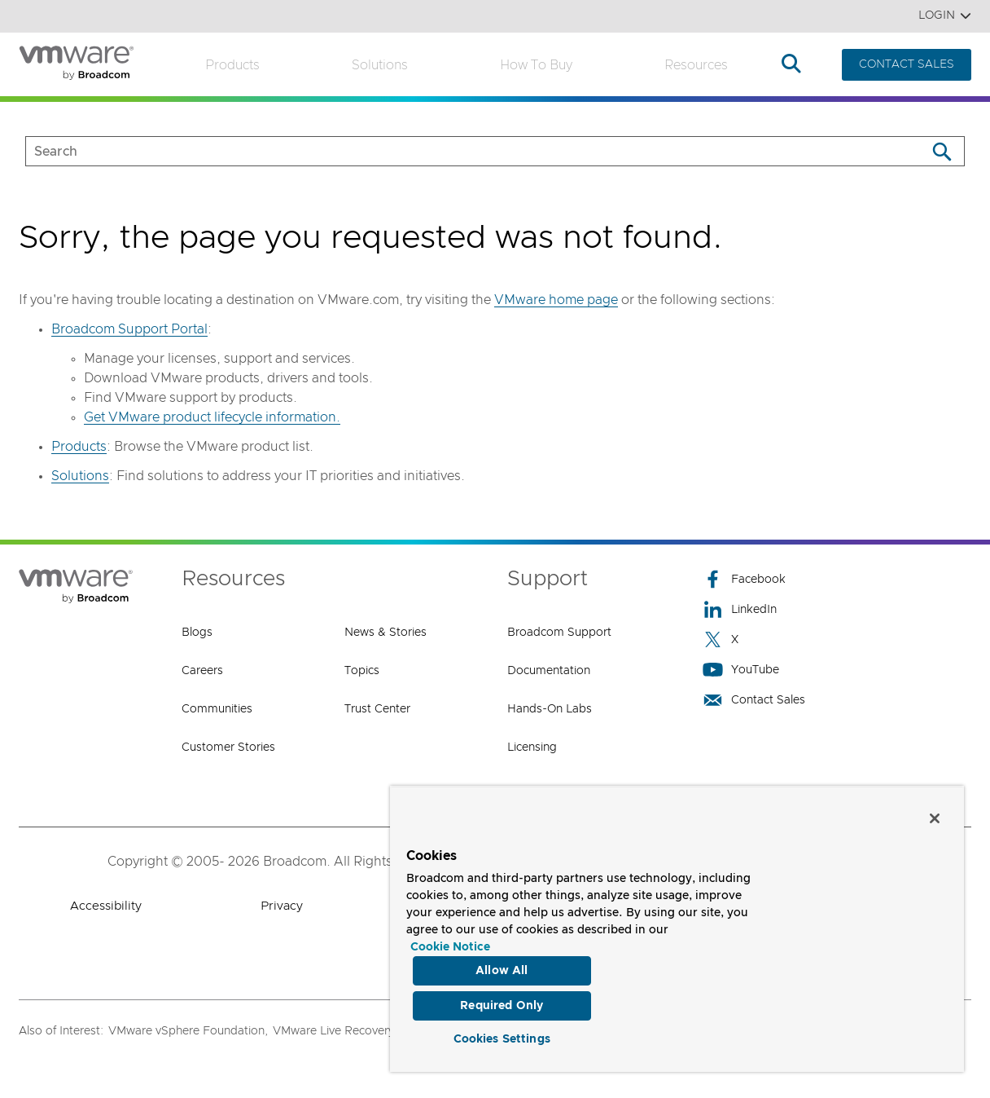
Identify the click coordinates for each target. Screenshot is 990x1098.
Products (232, 65)
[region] (677, 924)
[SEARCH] (458, 151)
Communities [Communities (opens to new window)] (217, 709)
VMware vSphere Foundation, (188, 1031)
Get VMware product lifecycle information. (212, 417)
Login (944, 16)
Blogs (197, 632)
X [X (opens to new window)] (720, 639)
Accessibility (106, 906)
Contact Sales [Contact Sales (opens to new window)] (754, 700)
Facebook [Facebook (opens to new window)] (744, 579)
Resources (696, 65)
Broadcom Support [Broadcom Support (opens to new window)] (559, 632)
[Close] (935, 809)
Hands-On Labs (549, 709)
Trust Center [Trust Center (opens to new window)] (377, 709)
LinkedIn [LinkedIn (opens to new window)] (740, 609)
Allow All (501, 962)
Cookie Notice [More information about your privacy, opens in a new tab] (450, 938)
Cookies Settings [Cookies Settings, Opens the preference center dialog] (501, 1036)
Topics (361, 671)
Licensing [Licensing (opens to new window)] (532, 747)
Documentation (548, 671)
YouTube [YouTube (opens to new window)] (741, 669)
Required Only (501, 999)
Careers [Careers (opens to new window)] (202, 671)
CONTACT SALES (906, 64)
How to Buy (536, 65)
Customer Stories (228, 747)
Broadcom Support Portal (129, 329)
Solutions (380, 65)
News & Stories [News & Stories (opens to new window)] (385, 632)
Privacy (282, 906)
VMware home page (556, 299)
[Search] (941, 151)
